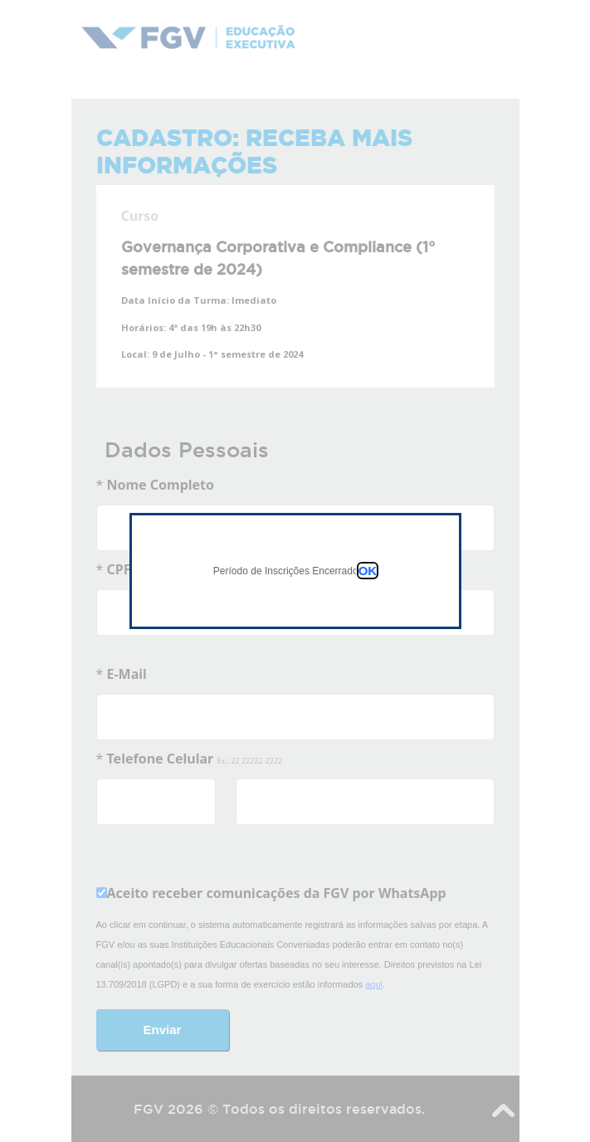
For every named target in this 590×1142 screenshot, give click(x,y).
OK (368, 571)
